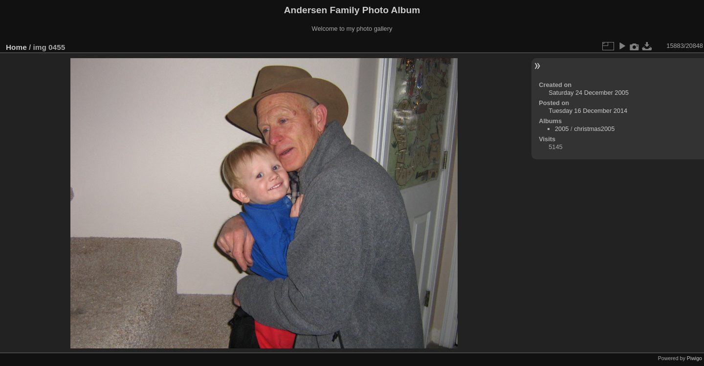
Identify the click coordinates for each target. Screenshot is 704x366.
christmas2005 (594, 128)
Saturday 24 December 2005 (589, 92)
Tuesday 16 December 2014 (588, 110)
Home (16, 47)
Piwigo (694, 358)
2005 (562, 128)
